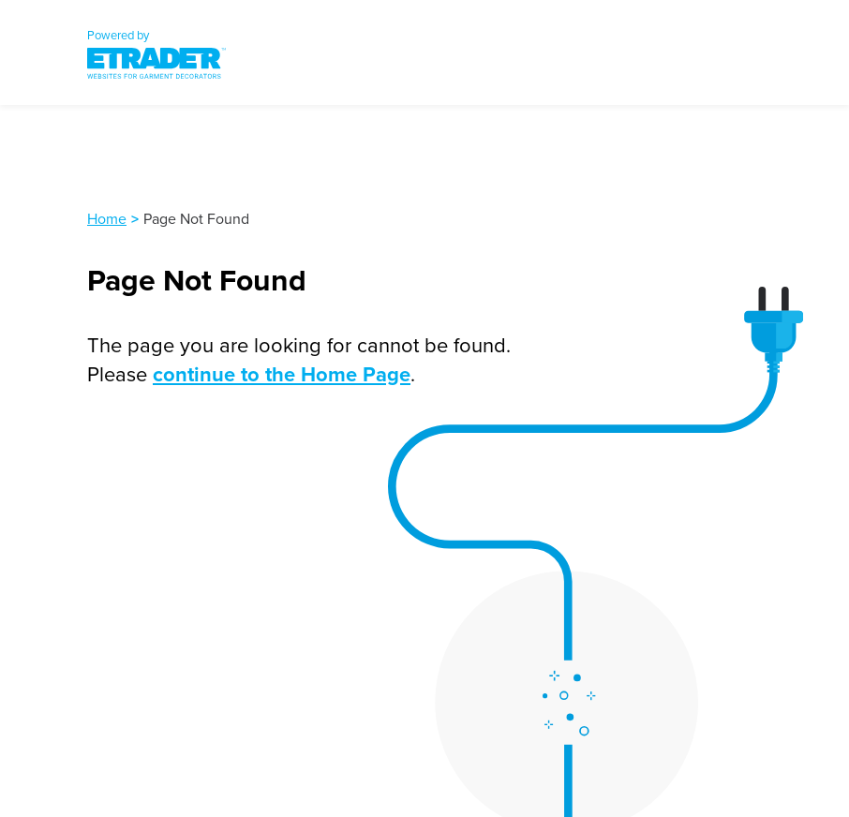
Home (107, 218)
